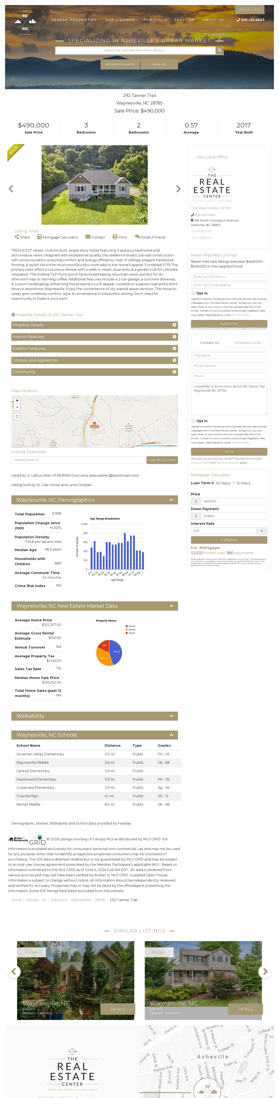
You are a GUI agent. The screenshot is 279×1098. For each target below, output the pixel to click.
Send (229, 452)
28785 (100, 900)
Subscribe (229, 324)
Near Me (160, 64)
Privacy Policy (240, 314)
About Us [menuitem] (214, 20)
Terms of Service (227, 462)
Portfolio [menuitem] (156, 20)
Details (118, 1009)
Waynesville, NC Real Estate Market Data (67, 606)
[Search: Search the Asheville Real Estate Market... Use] (135, 50)
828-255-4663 (205, 215)
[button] (219, 50)
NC (44, 900)
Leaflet (138, 445)
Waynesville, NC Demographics (55, 500)
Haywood (59, 900)
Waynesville (81, 900)
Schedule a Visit (248, 343)
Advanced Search (120, 64)
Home (16, 900)
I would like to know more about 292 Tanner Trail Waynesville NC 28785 (229, 399)
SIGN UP (244, 9)
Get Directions (162, 460)
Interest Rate (203, 524)
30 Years (221, 483)
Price (195, 494)
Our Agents (202, 238)
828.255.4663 (252, 20)
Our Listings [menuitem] (121, 20)
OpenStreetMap (155, 445)
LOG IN (256, 9)
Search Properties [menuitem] (75, 20)
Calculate (229, 540)
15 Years (241, 483)
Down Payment (205, 509)
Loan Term (201, 483)
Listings (32, 900)
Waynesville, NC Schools (46, 735)
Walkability (30, 716)
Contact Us (201, 231)
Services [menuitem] (185, 20)
